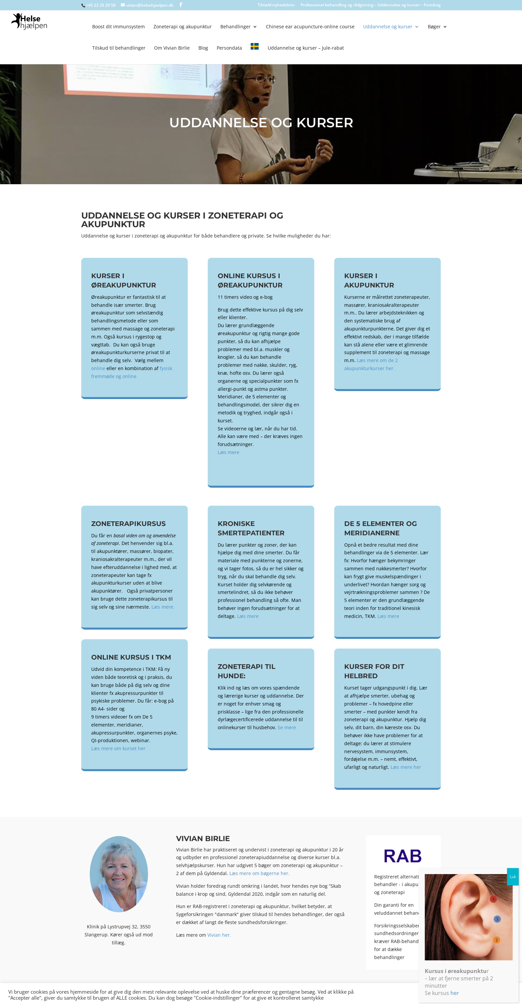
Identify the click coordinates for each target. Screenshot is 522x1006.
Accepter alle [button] (497, 994)
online (98, 368)
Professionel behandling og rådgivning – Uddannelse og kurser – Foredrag (371, 5)
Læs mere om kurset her (118, 748)
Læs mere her (406, 767)
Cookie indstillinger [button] (454, 994)
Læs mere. (162, 607)
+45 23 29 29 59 (101, 5)
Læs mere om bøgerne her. (259, 873)
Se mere (287, 727)
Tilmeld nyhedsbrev (276, 5)
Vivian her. (219, 935)
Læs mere (228, 452)
